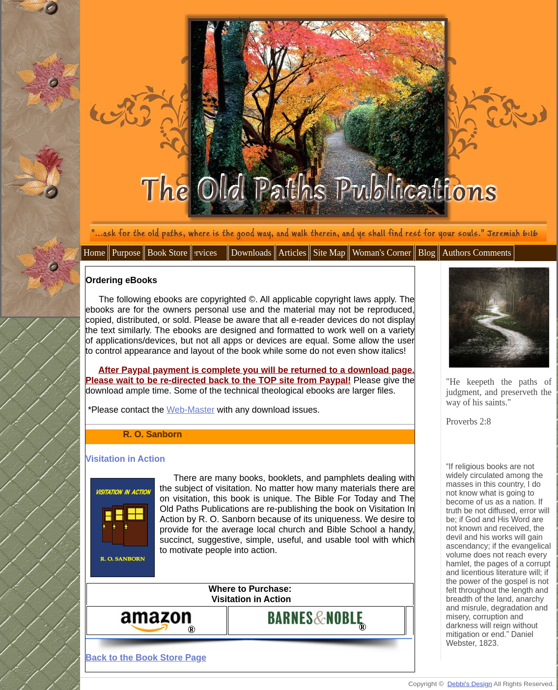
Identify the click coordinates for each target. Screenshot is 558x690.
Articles (293, 253)
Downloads (251, 253)
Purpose (126, 253)
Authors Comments (476, 253)
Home (94, 253)
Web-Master (191, 410)
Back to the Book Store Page (145, 658)
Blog (426, 253)
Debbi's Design (469, 684)
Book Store (167, 253)
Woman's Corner (381, 253)
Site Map (329, 253)
